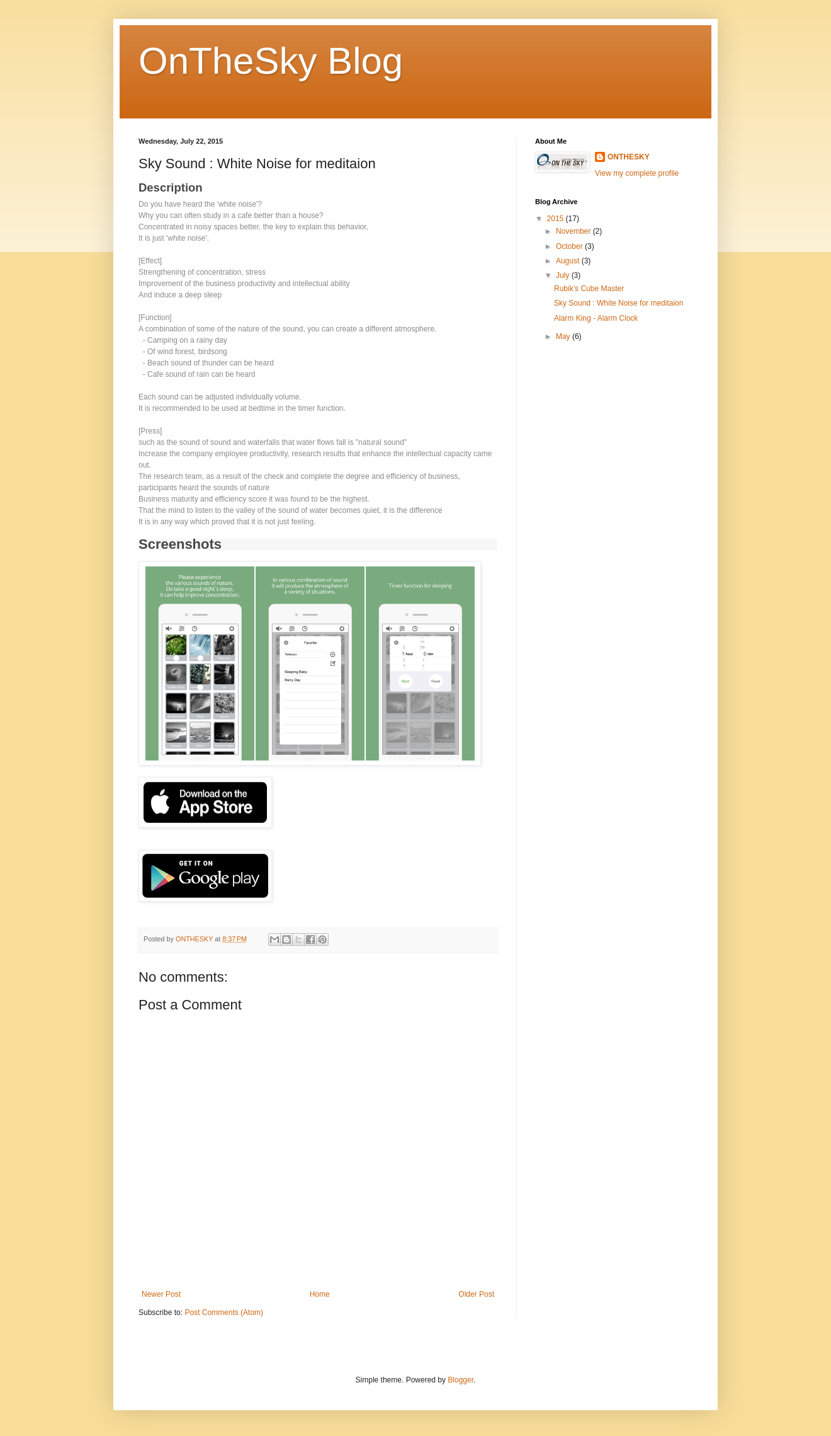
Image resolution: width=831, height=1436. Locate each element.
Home (320, 1294)
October (570, 246)
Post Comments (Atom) (223, 1312)
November (574, 231)
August (569, 260)
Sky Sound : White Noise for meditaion (618, 303)
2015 (556, 218)
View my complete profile (637, 173)
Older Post (476, 1294)
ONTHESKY (629, 156)
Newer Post (161, 1294)
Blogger (460, 1380)
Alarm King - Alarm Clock (596, 318)
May (564, 336)
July (564, 275)
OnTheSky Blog (270, 61)
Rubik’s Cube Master (589, 288)
